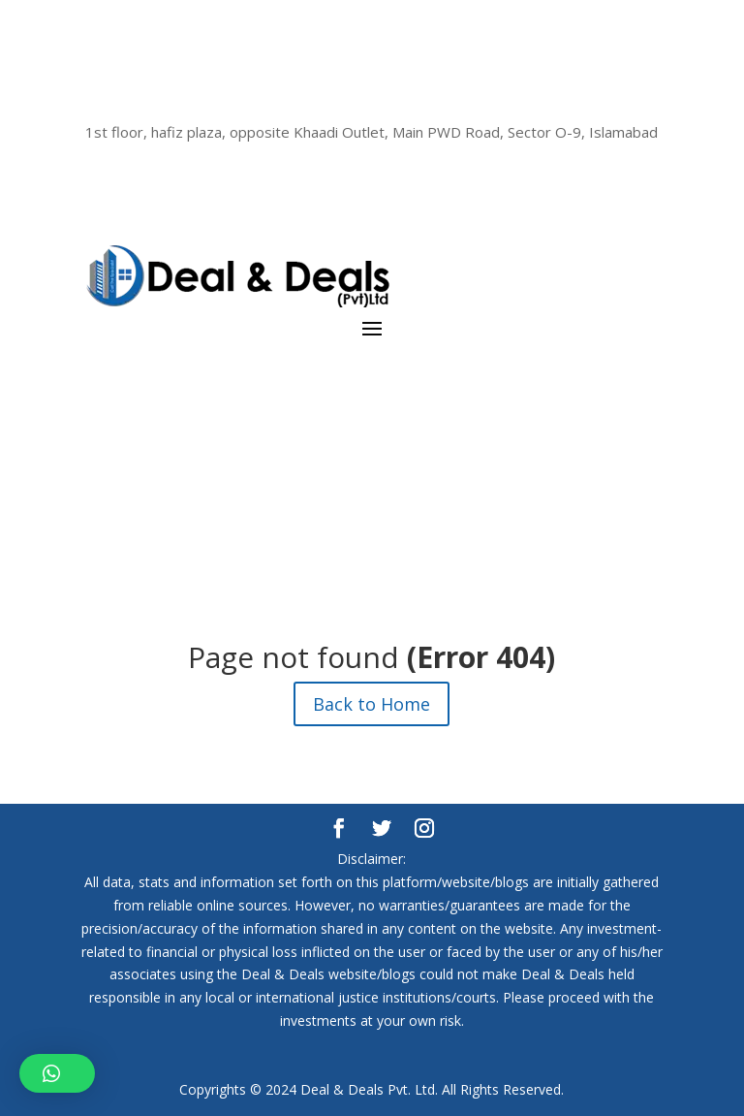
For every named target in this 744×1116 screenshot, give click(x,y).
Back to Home (371, 704)
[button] (57, 1073)
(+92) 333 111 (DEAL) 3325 (372, 99)
